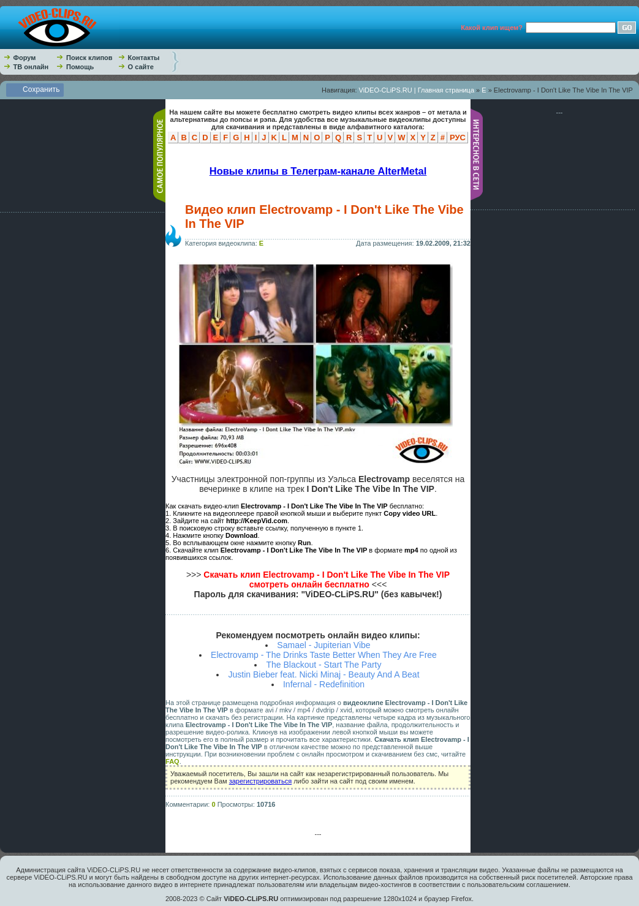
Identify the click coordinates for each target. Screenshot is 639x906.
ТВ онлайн (31, 66)
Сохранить (41, 89)
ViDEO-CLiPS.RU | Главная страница (417, 90)
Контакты (144, 57)
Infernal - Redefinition (324, 684)
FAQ (172, 761)
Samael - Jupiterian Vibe (323, 645)
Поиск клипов (89, 57)
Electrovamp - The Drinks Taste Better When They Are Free (324, 655)
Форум (24, 57)
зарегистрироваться (260, 781)
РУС (458, 137)
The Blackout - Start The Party (323, 665)
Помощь (80, 66)
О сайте (141, 66)
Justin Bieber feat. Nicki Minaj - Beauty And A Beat (323, 674)
